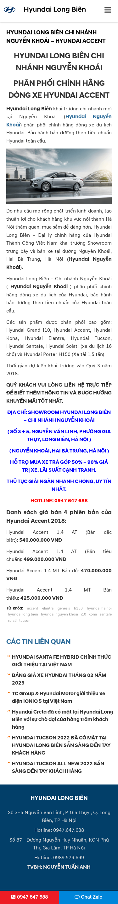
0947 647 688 (29, 897)
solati (12, 620)
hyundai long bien (23, 614)
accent (32, 608)
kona (93, 614)
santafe (106, 614)
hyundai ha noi (99, 608)
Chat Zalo (88, 897)
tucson (25, 620)
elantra (47, 608)
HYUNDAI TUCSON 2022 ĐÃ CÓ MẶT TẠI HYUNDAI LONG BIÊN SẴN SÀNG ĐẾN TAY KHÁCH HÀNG (61, 745)
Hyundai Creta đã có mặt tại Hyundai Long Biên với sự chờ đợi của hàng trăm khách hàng (62, 719)
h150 (78, 608)
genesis (64, 608)
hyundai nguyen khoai (59, 614)
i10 (83, 614)
